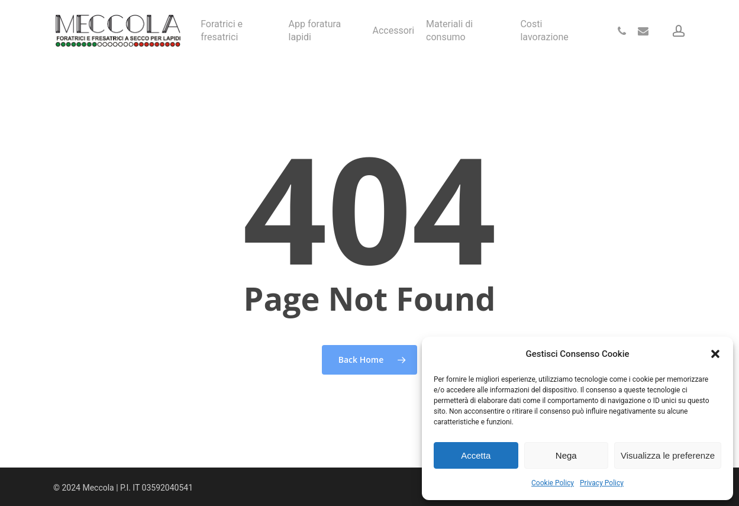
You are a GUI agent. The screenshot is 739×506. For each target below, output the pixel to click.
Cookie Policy (552, 483)
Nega (566, 455)
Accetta (475, 455)
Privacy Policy (602, 483)
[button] (715, 354)
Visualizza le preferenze (668, 455)
